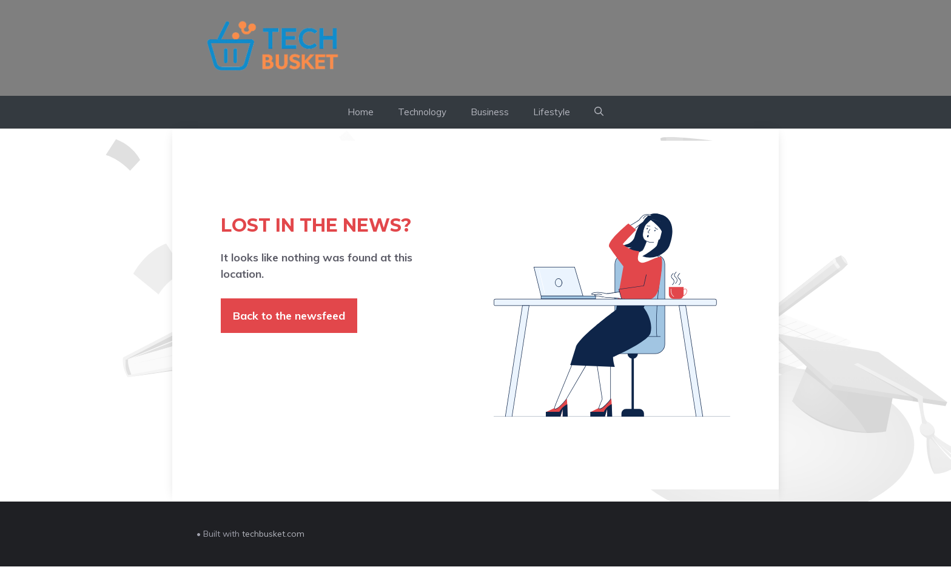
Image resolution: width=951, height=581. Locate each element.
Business (490, 112)
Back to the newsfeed (289, 316)
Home (361, 112)
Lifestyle (551, 112)
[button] (599, 112)
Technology (422, 112)
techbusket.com (273, 533)
